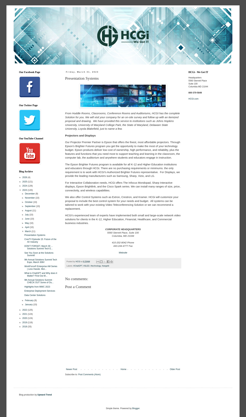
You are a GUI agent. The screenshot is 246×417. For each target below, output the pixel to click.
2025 (25, 181)
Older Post (175, 369)
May (27, 223)
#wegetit (105, 266)
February (29, 300)
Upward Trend (44, 395)
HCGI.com (193, 99)
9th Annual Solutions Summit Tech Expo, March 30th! (40, 260)
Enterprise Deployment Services (39, 291)
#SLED (86, 266)
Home (123, 369)
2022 (25, 310)
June (27, 219)
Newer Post (71, 369)
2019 (25, 322)
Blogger (135, 408)
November (30, 198)
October (29, 202)
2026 (25, 177)
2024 (25, 186)
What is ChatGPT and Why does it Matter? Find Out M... (40, 274)
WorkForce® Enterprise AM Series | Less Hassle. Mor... (40, 267)
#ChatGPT (77, 266)
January (29, 304)
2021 (25, 314)
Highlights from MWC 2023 (37, 287)
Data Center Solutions (34, 295)
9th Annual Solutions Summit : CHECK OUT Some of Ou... (39, 281)
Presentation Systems (34, 235)
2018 (25, 326)
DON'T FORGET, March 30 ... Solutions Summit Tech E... (38, 247)
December (30, 193)
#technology (96, 266)
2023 (25, 190)
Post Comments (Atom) (89, 374)
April (27, 227)
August (28, 210)
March (28, 231)
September (30, 206)
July (27, 214)
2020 (25, 318)
